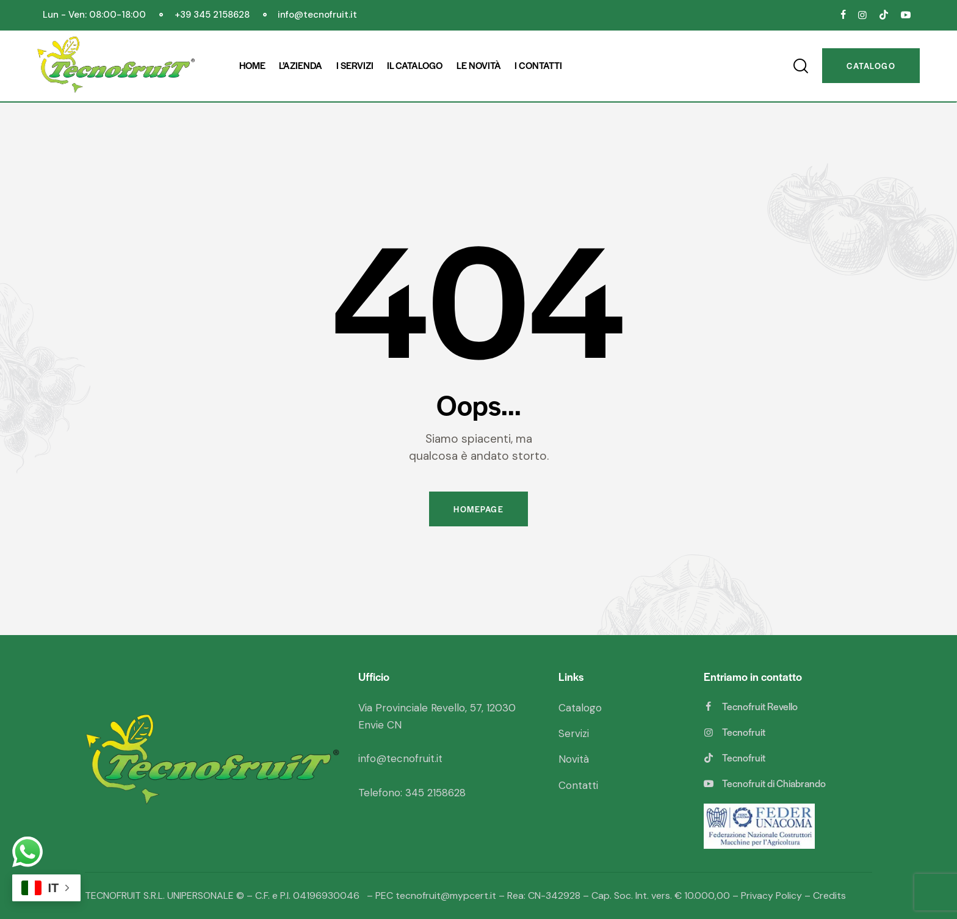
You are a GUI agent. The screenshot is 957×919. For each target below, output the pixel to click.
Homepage (478, 509)
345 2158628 (435, 792)
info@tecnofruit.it (400, 758)
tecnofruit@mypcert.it (445, 895)
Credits (829, 895)
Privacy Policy (771, 895)
